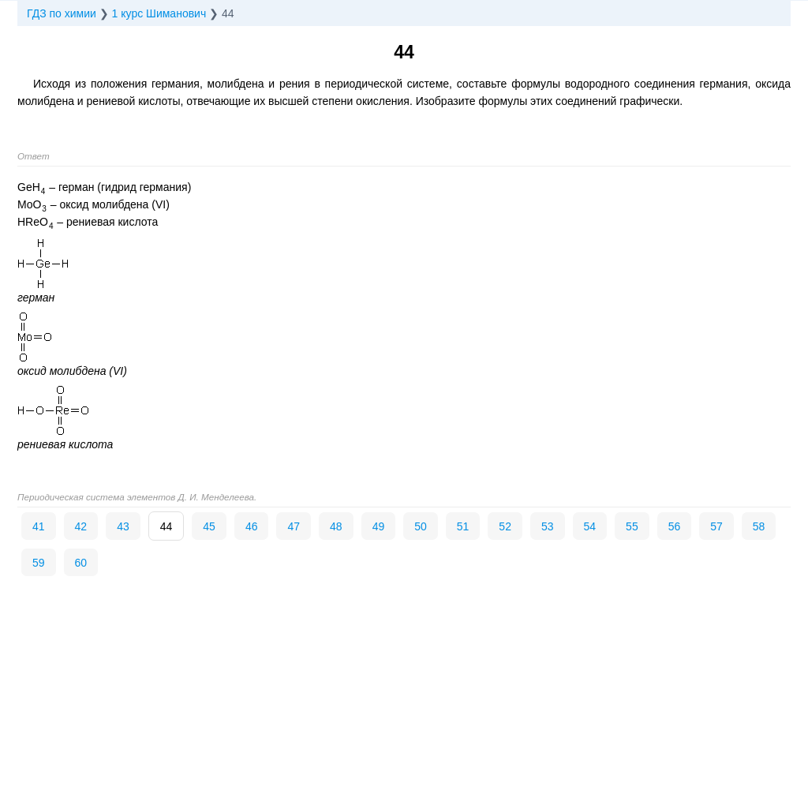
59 (38, 562)
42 (81, 526)
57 (716, 526)
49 (378, 526)
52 (505, 526)
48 (336, 526)
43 (123, 526)
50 (420, 526)
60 (81, 562)
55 (632, 526)
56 (674, 526)
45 (209, 526)
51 (463, 526)
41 (38, 526)
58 (759, 526)
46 (251, 526)
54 (590, 526)
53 (547, 526)
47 (293, 526)
